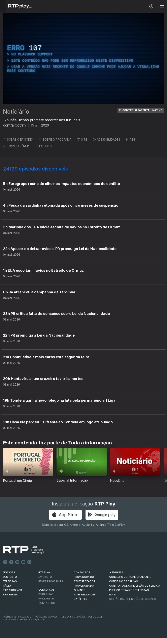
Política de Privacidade (17, 617)
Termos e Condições (73, 617)
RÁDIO (7, 585)
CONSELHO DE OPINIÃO (123, 581)
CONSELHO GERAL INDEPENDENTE (130, 576)
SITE (82, 139)
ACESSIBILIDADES (106, 139)
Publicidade (95, 617)
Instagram (17, 562)
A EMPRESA (116, 572)
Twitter (11, 562)
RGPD (112, 594)
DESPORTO (10, 576)
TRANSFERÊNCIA (16, 146)
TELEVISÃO (10, 581)
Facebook (5, 562)
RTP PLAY (44, 572)
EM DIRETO (45, 576)
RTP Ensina (10, 594)
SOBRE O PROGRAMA (55, 139)
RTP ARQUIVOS (12, 590)
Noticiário (16, 111)
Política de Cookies (46, 617)
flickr (29, 562)
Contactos (46, 602)
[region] (83, 58)
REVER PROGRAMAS (50, 581)
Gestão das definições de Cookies (132, 598)
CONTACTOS (82, 572)
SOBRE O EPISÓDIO (18, 139)
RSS (130, 139)
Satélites (80, 598)
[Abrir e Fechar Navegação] (162, 6)
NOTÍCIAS (9, 572)
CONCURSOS (46, 589)
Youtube (23, 562)
